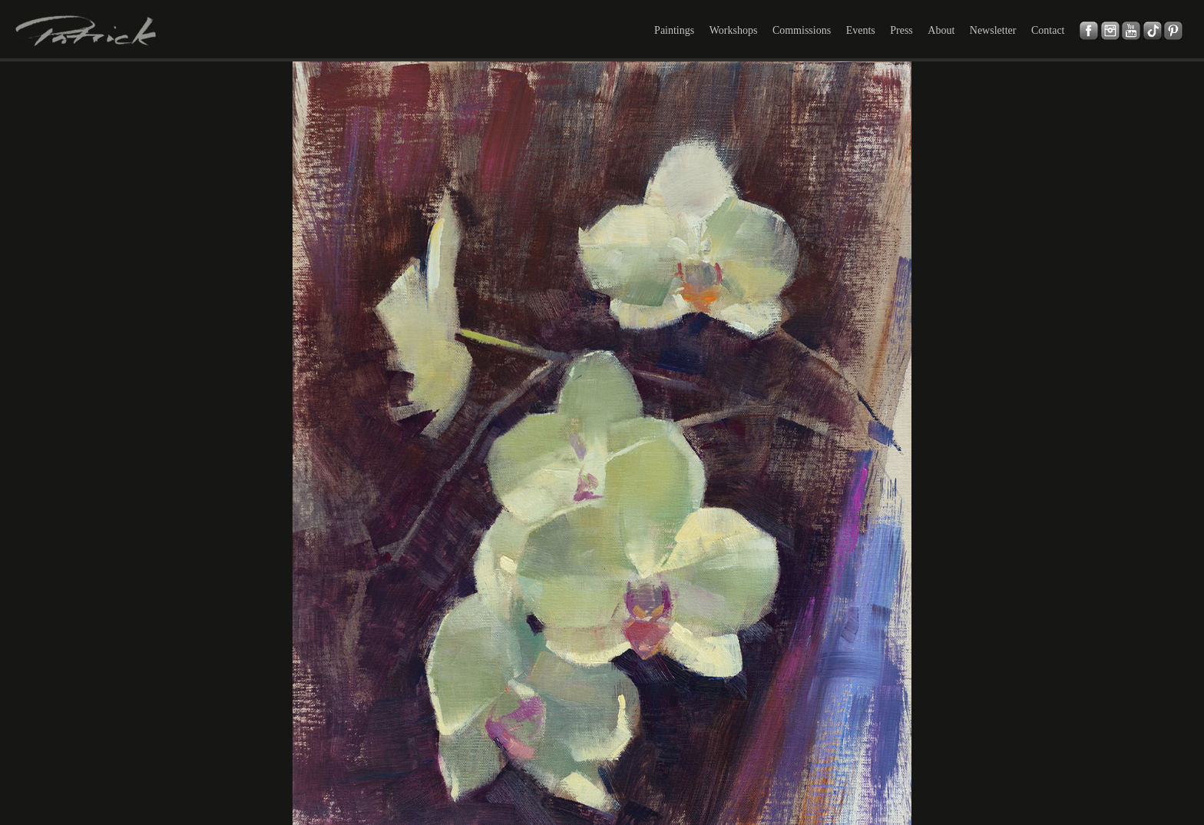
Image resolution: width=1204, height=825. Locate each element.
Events (860, 30)
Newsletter (993, 30)
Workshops (734, 30)
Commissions (801, 30)
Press (901, 30)
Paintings (674, 30)
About (941, 30)
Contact (1048, 30)
